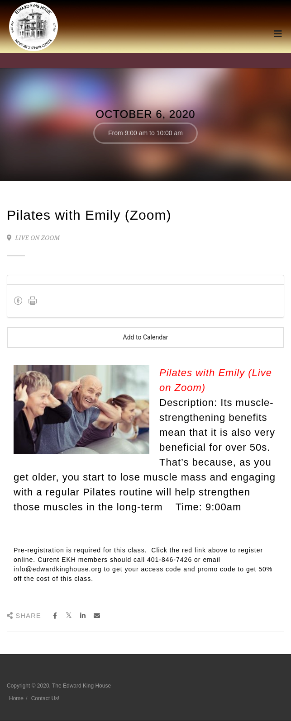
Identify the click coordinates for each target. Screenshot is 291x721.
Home (16, 698)
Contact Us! (45, 698)
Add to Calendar (145, 337)
